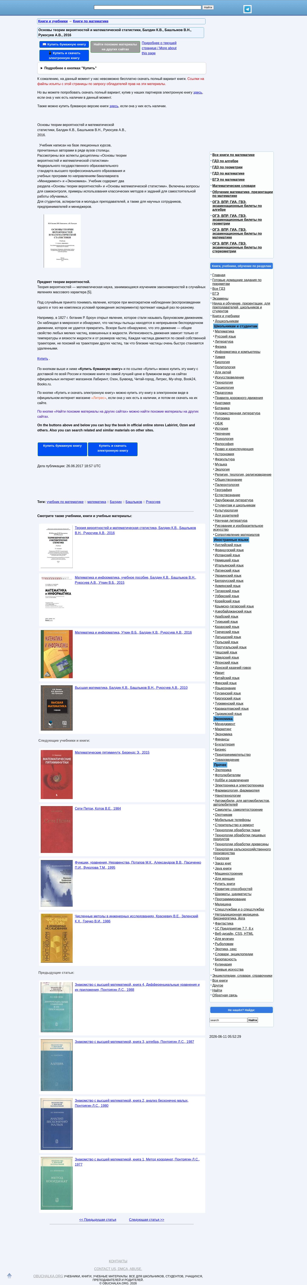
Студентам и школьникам (235, 505)
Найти (217, 990)
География (223, 490)
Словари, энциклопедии (234, 954)
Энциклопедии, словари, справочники (242, 975)
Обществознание (228, 479)
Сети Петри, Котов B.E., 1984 (98, 808)
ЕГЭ (215, 293)
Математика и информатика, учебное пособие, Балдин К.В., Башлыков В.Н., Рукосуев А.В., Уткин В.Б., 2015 (135, 580)
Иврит (219, 673)
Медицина (223, 904)
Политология (225, 367)
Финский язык (226, 683)
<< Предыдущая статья (97, 1219)
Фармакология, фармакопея (237, 790)
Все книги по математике (233, 155)
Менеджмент (225, 724)
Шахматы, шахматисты (233, 894)
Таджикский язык (228, 713)
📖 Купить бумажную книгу (64, 44)
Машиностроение (229, 873)
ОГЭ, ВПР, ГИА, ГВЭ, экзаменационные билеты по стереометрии (237, 247)
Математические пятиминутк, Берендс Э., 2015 (112, 752)
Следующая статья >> (146, 1219)
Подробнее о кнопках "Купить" (70, 68)
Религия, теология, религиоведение (243, 474)
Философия (224, 444)
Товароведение (227, 760)
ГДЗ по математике (228, 173)
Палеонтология (227, 485)
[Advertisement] (165, 148)
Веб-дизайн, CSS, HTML (234, 933)
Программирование (230, 899)
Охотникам (223, 815)
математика (96, 502)
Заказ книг (223, 863)
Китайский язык (227, 678)
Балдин (116, 502)
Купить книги (225, 884)
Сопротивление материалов (237, 534)
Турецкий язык (226, 621)
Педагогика (224, 393)
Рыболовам (224, 944)
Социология (224, 387)
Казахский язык (227, 627)
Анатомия (222, 403)
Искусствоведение (229, 377)
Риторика (222, 418)
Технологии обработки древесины (242, 844)
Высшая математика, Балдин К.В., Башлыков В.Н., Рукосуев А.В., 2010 (131, 687)
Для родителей (227, 515)
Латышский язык (228, 637)
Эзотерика (223, 770)
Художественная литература (237, 413)
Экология (222, 469)
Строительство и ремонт (234, 825)
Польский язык (226, 642)
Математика (224, 331)
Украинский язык (228, 575)
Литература (224, 341)
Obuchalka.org (48, 1276)
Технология (224, 382)
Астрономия (224, 454)
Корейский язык (227, 601)
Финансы (222, 739)
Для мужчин (224, 939)
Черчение (222, 433)
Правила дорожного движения (239, 398)
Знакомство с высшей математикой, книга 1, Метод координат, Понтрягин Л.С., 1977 (137, 1162)
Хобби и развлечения (232, 780)
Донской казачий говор (233, 667)
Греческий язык (227, 632)
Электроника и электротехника (239, 785)
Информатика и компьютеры (237, 352)
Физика (220, 346)
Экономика (223, 734)
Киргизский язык (228, 698)
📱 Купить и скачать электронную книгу (64, 55)
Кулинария (223, 964)
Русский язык (225, 336)
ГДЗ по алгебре (225, 161)
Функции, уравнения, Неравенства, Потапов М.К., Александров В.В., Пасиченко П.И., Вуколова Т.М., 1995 (138, 865)
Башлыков (134, 502)
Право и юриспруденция (234, 449)
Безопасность (226, 959)
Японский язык (226, 662)
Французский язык (229, 550)
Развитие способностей (233, 889)
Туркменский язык (229, 703)
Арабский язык (226, 616)
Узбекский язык (227, 596)
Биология (222, 362)
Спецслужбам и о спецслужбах (239, 909)
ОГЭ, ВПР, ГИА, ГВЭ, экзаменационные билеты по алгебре (237, 205)
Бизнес (220, 749)
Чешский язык (226, 652)
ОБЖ (219, 423)
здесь (197, 92)
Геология (222, 858)
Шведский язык (227, 657)
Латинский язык (227, 570)
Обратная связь (224, 995)
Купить (42, 358)
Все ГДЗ (218, 289)
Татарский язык (227, 591)
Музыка (221, 464)
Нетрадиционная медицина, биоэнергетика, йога (236, 916)
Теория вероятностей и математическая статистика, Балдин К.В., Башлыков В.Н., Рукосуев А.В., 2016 (135, 530)
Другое (217, 985)
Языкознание (225, 688)
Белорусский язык (229, 581)
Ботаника (222, 408)
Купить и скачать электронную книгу (112, 448)
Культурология (226, 510)
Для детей (223, 372)
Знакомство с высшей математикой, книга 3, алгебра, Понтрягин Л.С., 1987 (134, 1042)
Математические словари (233, 186)
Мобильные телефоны (233, 820)
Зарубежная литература (234, 500)
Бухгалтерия (225, 744)
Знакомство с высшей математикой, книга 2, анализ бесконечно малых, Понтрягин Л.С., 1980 (131, 1103)
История (221, 428)
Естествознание (227, 495)
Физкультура (225, 459)
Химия (220, 357)
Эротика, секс (226, 949)
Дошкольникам (227, 321)
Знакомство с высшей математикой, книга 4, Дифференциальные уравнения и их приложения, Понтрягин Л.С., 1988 (137, 987)
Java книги (223, 868)
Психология (224, 439)
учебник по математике (65, 502)
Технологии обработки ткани (237, 830)
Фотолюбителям (227, 775)
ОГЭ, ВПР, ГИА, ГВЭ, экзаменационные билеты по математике (237, 233)
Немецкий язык (227, 560)
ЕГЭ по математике (228, 179)
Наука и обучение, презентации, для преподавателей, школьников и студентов (241, 307)
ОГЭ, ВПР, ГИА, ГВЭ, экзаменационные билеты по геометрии (237, 219)
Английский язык (228, 545)
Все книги (220, 980)
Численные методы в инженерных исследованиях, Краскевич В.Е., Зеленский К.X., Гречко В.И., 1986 (136, 918)
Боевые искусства (229, 969)
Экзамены (220, 298)
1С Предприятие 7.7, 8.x (234, 928)
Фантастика (224, 923)
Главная (218, 275)
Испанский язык (227, 555)
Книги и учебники (226, 316)
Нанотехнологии (228, 795)
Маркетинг (223, 729)
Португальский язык (230, 647)
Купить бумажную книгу (62, 445)
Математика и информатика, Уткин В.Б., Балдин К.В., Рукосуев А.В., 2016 (133, 632)
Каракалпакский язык (232, 708)
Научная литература (231, 520)
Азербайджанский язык (233, 611)
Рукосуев (153, 502)
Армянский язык (227, 586)
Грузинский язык (228, 693)
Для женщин (225, 878)
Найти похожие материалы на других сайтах (115, 46)
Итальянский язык (229, 565)
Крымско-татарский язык (234, 606)
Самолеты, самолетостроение (239, 809)
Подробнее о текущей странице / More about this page (159, 48)
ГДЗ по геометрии (227, 167)
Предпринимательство (233, 754)
